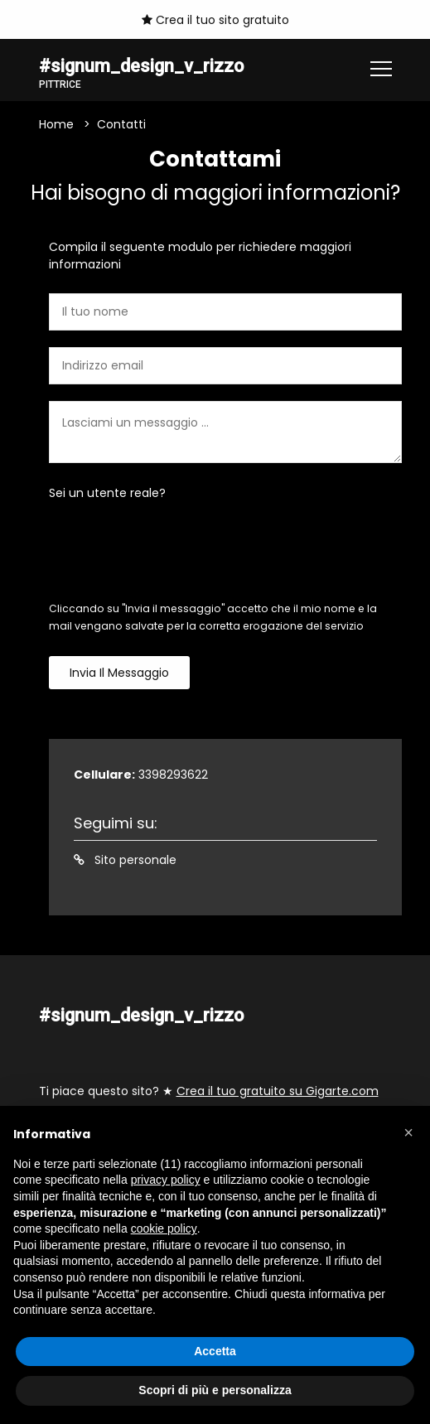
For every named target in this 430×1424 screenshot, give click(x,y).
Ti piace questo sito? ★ (209, 1091)
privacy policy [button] (166, 1179)
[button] (408, 1132)
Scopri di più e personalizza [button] (214, 1390)
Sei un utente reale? (107, 493)
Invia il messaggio (119, 672)
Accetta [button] (215, 1351)
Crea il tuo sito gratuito (215, 20)
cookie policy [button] (164, 1228)
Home (56, 124)
